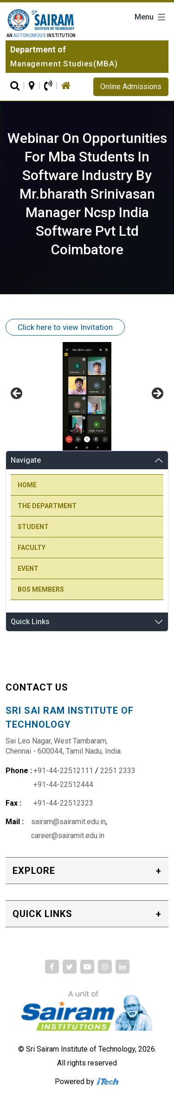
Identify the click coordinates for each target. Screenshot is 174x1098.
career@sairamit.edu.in (67, 835)
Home (27, 485)
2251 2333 (117, 770)
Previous (17, 394)
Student (33, 526)
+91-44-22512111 (63, 770)
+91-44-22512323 (63, 803)
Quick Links (30, 621)
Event (28, 568)
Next (157, 394)
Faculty (31, 547)
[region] (87, 396)
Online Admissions (130, 86)
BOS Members (41, 589)
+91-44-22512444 (63, 784)
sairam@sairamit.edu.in (68, 821)
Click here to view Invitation (65, 327)
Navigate (26, 460)
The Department (47, 506)
